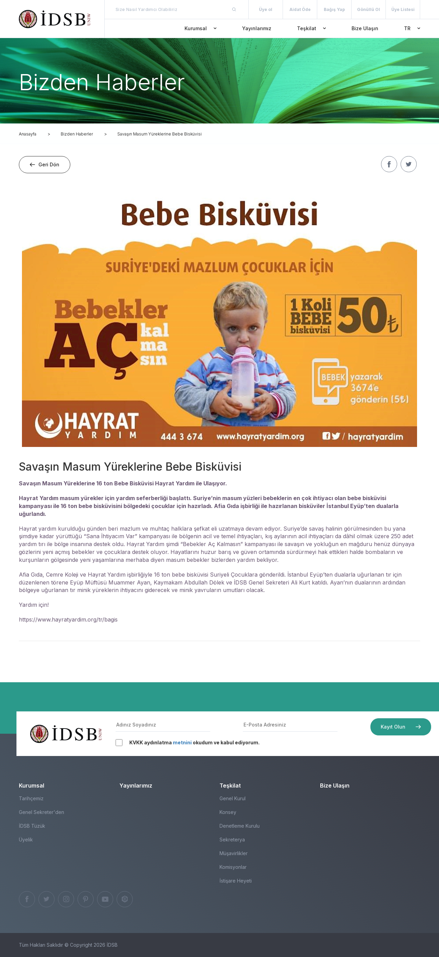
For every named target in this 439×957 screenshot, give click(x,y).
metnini (182, 742)
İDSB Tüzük (32, 826)
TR (412, 28)
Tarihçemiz (31, 798)
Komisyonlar (233, 867)
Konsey (228, 812)
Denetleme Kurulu (240, 826)
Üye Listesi (403, 9)
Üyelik (26, 839)
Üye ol (265, 9)
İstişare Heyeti (236, 881)
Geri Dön (44, 164)
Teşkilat (311, 28)
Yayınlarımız (256, 28)
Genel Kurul (233, 798)
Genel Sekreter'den (41, 812)
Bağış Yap (334, 9)
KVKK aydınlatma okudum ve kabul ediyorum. (194, 742)
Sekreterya (232, 839)
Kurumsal (200, 28)
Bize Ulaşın (365, 28)
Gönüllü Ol (368, 9)
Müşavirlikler (234, 853)
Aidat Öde (300, 9)
